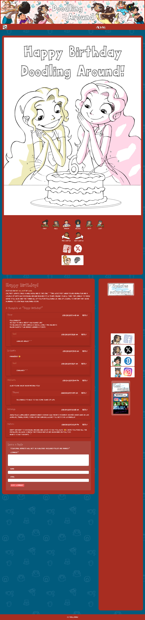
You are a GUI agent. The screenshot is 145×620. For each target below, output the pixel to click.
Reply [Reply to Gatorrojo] (85, 410)
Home (100, 27)
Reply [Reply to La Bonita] (85, 351)
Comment (14, 452)
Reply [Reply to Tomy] (85, 315)
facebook (118, 338)
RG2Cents (11, 380)
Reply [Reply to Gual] (84, 334)
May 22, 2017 (20, 291)
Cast (114, 27)
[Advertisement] (120, 315)
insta (118, 371)
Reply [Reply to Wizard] (84, 393)
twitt (118, 349)
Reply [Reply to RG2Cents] (85, 380)
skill (118, 360)
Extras (130, 27)
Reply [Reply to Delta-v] (85, 424)
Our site (140, 27)
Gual (30, 291)
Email (12, 477)
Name (12, 469)
